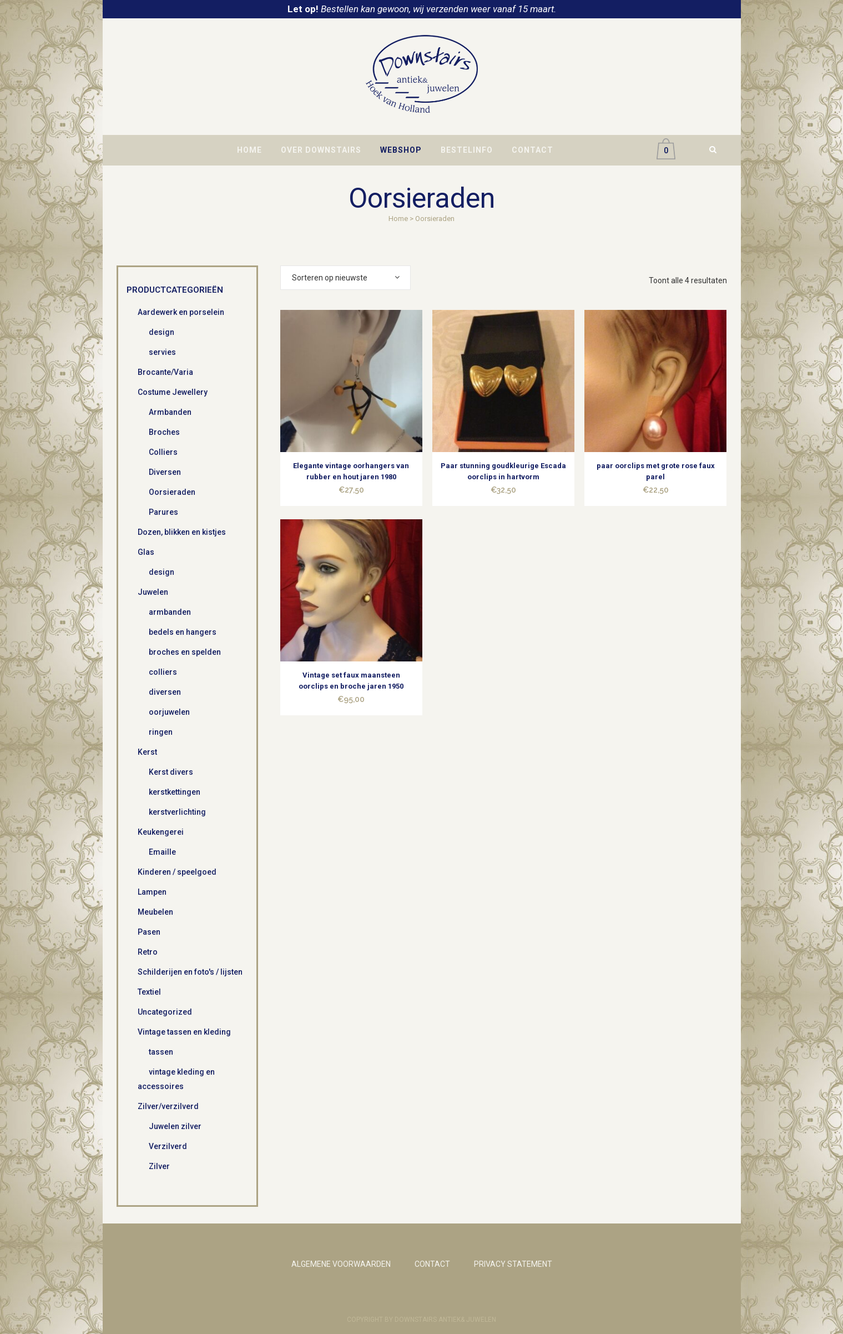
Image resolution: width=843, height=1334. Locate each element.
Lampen (152, 891)
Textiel (149, 991)
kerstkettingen (174, 792)
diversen (165, 692)
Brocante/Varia (165, 372)
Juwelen (153, 592)
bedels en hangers (182, 632)
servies (162, 352)
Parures (163, 512)
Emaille (162, 851)
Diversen (165, 472)
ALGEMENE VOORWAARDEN (341, 1264)
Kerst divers (171, 772)
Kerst (147, 752)
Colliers (163, 452)
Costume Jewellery (173, 392)
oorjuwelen (169, 712)
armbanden (170, 612)
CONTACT (432, 1264)
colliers (163, 672)
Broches (164, 432)
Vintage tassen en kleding (184, 1031)
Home (398, 218)
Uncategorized (165, 1011)
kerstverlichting (177, 812)
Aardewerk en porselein (181, 312)
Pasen (149, 931)
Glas (146, 552)
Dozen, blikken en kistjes (182, 532)
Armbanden (170, 412)
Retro (148, 951)
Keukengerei (161, 832)
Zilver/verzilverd (168, 1106)
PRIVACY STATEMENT (513, 1264)
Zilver (159, 1166)
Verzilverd (168, 1146)
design (161, 332)
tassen (161, 1051)
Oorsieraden (172, 492)
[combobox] (345, 277)
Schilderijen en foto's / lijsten (190, 971)
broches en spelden (185, 652)
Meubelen (155, 911)
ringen (161, 732)
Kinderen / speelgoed (177, 871)
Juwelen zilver (175, 1126)
